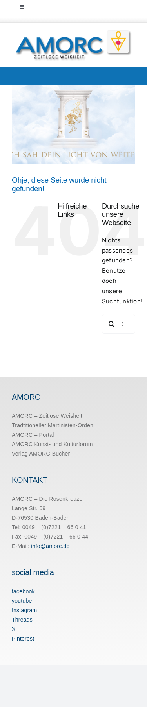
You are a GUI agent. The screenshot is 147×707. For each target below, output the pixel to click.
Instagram (24, 610)
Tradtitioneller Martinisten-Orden (52, 425)
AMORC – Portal (33, 435)
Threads (22, 620)
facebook (23, 591)
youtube (22, 601)
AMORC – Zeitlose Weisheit (47, 416)
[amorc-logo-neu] (73, 32)
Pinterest (23, 638)
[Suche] (112, 324)
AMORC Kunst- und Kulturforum (52, 444)
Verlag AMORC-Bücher (41, 453)
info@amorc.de (50, 546)
